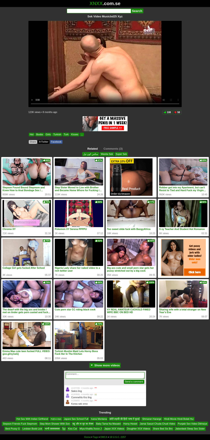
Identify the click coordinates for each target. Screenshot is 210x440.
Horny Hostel (130, 423)
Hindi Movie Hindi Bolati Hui (179, 419)
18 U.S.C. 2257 (118, 437)
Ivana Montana (99, 419)
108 (167, 112)
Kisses (74, 134)
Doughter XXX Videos (138, 428)
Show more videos (105, 365)
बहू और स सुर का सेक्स (82, 423)
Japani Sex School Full (76, 419)
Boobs (39, 134)
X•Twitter (43, 142)
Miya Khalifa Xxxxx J (91, 428)
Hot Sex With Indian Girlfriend (32, 419)
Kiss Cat (72, 428)
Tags (95, 437)
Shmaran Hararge (151, 419)
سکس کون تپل (90, 154)
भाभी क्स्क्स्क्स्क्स (52, 428)
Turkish (57, 134)
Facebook (56, 142)
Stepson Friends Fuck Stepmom (20, 423)
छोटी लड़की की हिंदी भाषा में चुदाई (125, 419)
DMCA (103, 437)
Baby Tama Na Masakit (108, 423)
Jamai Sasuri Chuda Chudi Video (157, 423)
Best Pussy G (12, 428)
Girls (48, 134)
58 (177, 112)
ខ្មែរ (63, 428)
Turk (66, 134)
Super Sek (121, 154)
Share (33, 142)
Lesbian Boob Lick (32, 428)
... (82, 134)
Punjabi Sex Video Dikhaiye (192, 423)
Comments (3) (113, 148)
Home (87, 437)
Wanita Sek (107, 154)
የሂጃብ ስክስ (56, 419)
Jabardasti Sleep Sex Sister (190, 428)
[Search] (99, 11)
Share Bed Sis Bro (163, 428)
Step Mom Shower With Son (55, 423)
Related (92, 148)
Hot (32, 134)
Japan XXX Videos (114, 428)
